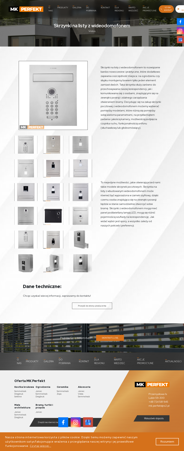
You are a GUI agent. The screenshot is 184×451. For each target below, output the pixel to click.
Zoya (59, 394)
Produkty (62, 7)
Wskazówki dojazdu (151, 418)
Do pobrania (91, 9)
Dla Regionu (119, 9)
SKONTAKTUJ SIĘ (110, 338)
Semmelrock (20, 391)
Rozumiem (167, 441)
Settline (18, 396)
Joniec (39, 391)
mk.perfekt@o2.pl (159, 405)
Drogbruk (18, 394)
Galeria (77, 7)
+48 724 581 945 (158, 401)
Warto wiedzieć (133, 9)
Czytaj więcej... (40, 446)
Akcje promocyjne (150, 9)
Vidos (80, 394)
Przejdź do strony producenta (92, 305)
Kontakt (105, 7)
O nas (51, 9)
